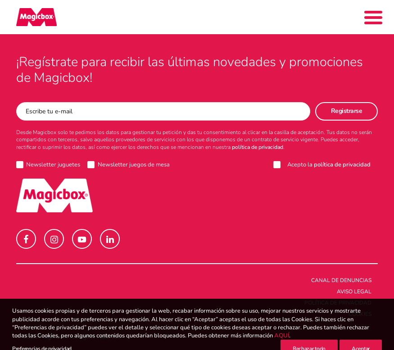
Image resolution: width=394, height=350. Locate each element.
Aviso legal (354, 291)
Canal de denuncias (341, 280)
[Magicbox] (36, 17)
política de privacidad (257, 147)
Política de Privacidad (337, 302)
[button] (26, 239)
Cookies (360, 314)
